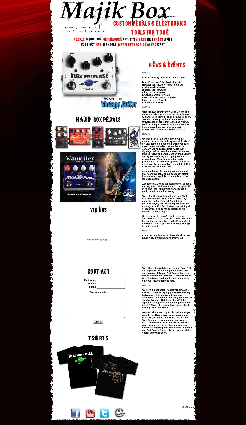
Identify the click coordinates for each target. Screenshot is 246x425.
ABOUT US (92, 424)
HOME (73, 424)
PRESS (115, 424)
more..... (187, 409)
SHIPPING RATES (169, 424)
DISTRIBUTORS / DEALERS (142, 424)
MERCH (85, 424)
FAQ (127, 424)
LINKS (131, 424)
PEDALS (79, 424)
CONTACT (122, 424)
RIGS (104, 424)
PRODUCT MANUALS (182, 424)
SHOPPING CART (157, 424)
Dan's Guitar (156, 221)
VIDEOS (109, 424)
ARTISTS (99, 424)
